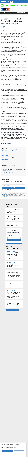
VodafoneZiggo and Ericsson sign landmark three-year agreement (13, 265)
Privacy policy (15, 189)
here (11, 143)
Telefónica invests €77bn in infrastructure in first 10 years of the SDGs (13, 305)
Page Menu (4, 12)
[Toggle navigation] (26, 1)
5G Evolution (4, 149)
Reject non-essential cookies (19, 451)
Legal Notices (4, 196)
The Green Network (8, 150)
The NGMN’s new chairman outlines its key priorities (12, 224)
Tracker (13, 150)
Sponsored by (20, 12)
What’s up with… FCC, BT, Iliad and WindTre (10, 173)
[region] (13, 449)
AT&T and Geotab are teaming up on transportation (11, 157)
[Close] (25, 444)
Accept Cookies (7, 451)
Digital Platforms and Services (8, 172)
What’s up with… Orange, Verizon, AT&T (9, 165)
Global (15, 149)
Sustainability (4, 16)
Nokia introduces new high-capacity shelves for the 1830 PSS (13, 285)
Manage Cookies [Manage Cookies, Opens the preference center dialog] (13, 453)
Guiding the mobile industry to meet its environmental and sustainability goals (13, 218)
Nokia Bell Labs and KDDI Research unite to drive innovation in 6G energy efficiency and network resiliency (12, 255)
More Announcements (12, 309)
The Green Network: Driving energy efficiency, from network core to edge (13, 211)
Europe (12, 149)
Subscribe (13, 187)
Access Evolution (10, 282)
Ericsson (4, 26)
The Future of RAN (10, 270)
